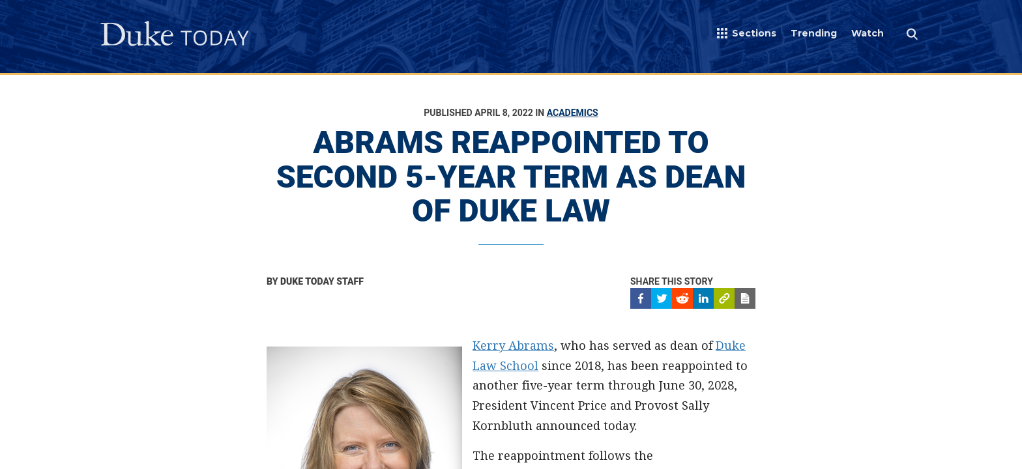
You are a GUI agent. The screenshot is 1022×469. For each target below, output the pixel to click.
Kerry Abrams (513, 345)
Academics (572, 112)
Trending (814, 33)
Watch (867, 33)
